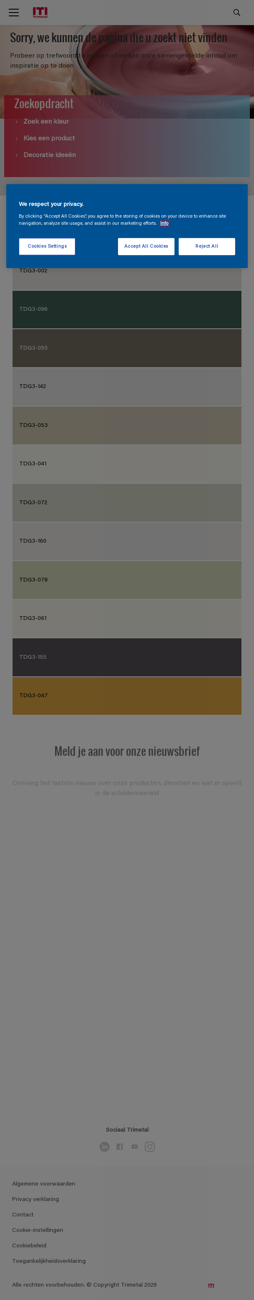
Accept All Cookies (146, 246)
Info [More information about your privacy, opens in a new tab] (164, 223)
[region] (127, 226)
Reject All (206, 246)
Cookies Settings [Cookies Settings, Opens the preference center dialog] (47, 246)
